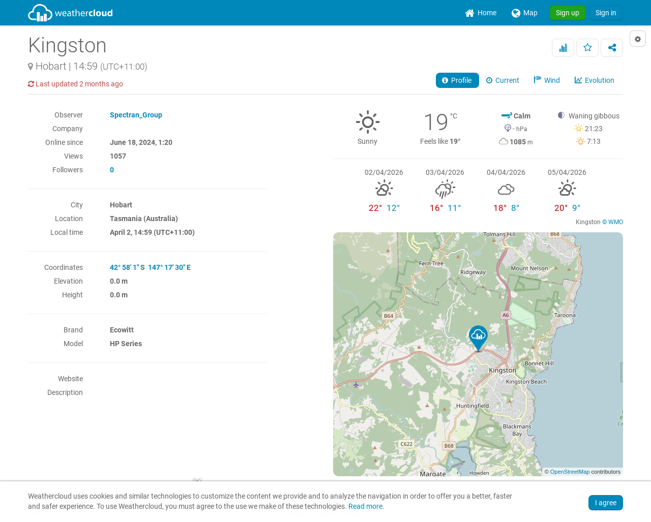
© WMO (612, 222)
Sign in (606, 13)
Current (503, 80)
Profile (457, 80)
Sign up (567, 13)
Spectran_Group (136, 115)
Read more (365, 506)
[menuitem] (480, 12)
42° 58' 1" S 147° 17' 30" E (150, 267)
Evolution (595, 80)
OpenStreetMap (570, 472)
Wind (547, 80)
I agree (605, 503)
